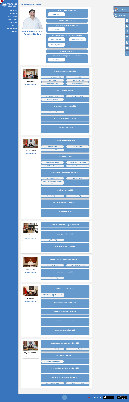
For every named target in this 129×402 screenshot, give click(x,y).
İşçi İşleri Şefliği (77, 178)
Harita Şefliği (77, 77)
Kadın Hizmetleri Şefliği (52, 383)
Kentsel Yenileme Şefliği (52, 265)
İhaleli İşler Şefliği (52, 112)
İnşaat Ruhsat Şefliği (52, 83)
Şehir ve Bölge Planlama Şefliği (52, 77)
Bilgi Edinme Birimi (77, 39)
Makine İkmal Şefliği (52, 278)
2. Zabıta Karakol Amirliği (78, 166)
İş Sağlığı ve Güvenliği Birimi (52, 361)
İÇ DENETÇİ (56, 59)
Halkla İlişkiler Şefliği (56, 39)
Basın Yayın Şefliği (56, 45)
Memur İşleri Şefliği (52, 178)
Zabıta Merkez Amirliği (52, 162)
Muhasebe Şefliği (52, 146)
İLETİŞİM (14, 31)
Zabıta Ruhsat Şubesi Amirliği (77, 162)
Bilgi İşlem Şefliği (52, 240)
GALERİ (14, 25)
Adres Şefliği (52, 80)
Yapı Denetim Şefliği (77, 96)
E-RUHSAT (13, 22)
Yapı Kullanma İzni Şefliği (52, 96)
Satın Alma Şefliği (56, 29)
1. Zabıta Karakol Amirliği (52, 166)
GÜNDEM (13, 13)
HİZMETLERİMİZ (11, 16)
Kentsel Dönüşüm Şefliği (78, 265)
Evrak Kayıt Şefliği (52, 196)
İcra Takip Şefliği (77, 146)
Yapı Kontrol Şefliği (52, 99)
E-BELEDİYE (12, 19)
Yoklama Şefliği (52, 150)
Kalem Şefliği (56, 14)
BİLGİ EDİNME (12, 28)
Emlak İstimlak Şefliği (78, 80)
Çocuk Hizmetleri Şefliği (77, 383)
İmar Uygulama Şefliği (78, 83)
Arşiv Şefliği (77, 196)
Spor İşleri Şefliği (77, 349)
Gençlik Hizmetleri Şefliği (52, 349)
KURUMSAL (13, 10)
